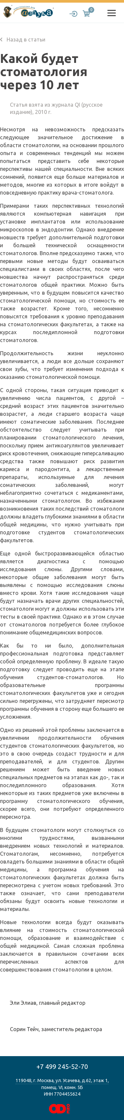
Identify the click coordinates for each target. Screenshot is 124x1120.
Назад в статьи (22, 39)
